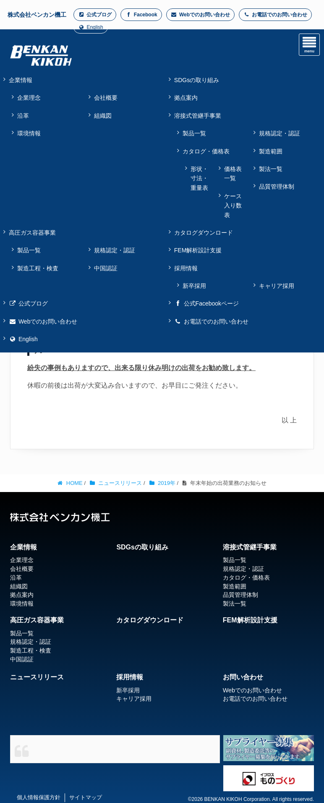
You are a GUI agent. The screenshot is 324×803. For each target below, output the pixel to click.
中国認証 (106, 268)
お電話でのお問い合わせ (275, 15)
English (90, 27)
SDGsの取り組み (142, 547)
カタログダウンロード (149, 620)
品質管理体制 (276, 186)
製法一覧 (270, 169)
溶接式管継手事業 (250, 547)
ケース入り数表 (233, 205)
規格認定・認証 (279, 133)
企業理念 (29, 97)
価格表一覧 (233, 173)
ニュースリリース (37, 677)
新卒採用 (194, 285)
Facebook (141, 15)
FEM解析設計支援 (250, 620)
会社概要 (106, 97)
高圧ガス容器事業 (37, 620)
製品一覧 (194, 133)
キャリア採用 (276, 285)
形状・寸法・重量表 (199, 178)
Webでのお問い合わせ (200, 15)
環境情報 (29, 133)
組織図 (103, 115)
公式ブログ (95, 15)
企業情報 (23, 547)
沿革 (23, 115)
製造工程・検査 (37, 268)
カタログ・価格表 (206, 151)
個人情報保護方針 (38, 797)
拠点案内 (22, 594)
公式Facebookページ (206, 303)
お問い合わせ (243, 677)
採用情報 (129, 677)
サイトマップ (85, 797)
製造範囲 (270, 151)
